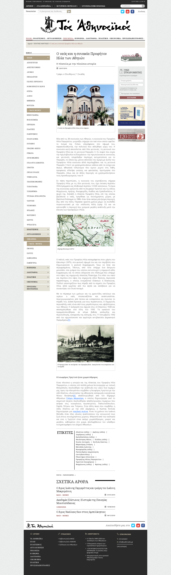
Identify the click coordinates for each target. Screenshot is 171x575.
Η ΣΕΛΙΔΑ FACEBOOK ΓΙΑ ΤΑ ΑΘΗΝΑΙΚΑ (132, 11)
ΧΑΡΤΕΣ (30, 220)
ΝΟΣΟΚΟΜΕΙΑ (32, 120)
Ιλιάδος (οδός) (101, 439)
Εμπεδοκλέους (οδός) (85, 437)
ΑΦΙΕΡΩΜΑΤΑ (93, 534)
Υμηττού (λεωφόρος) (85, 462)
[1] (69, 320)
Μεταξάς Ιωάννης (83, 447)
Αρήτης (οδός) (99, 432)
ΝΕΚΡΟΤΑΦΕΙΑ (32, 115)
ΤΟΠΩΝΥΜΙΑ (32, 191)
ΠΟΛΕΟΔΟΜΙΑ (32, 139)
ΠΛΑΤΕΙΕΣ (31, 129)
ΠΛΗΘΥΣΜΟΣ (32, 134)
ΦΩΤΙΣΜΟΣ (31, 215)
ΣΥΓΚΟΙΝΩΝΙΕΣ (33, 158)
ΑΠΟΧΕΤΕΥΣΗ (32, 62)
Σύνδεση (141, 11)
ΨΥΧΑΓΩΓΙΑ (31, 224)
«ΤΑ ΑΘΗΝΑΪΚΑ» (43, 6)
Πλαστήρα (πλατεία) (85, 457)
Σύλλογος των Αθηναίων (68, 545)
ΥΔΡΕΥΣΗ (30, 201)
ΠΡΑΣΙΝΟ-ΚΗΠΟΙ (33, 148)
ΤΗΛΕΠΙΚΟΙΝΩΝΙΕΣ (34, 182)
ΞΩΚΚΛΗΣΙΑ (32, 258)
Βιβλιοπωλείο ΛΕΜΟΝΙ (67, 542)
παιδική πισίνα (80, 411)
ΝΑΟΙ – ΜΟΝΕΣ (35, 244)
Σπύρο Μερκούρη (74, 398)
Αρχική (30, 44)
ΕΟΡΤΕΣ (30, 253)
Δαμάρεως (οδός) (83, 434)
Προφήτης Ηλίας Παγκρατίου (88, 459)
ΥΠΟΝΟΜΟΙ (31, 205)
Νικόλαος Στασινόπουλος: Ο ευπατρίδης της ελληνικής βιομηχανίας (48, 1)
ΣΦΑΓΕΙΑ (30, 167)
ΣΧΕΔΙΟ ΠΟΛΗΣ (33, 172)
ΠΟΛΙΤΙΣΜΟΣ (39, 38)
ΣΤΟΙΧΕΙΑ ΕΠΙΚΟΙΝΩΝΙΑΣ (93, 6)
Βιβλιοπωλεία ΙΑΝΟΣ (66, 539)
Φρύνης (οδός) (101, 464)
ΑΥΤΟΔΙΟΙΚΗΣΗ (54, 38)
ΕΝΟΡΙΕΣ (30, 248)
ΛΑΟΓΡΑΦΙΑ (91, 38)
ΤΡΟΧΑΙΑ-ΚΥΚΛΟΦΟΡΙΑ (36, 196)
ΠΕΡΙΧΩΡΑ (31, 124)
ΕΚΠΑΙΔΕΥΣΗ (32, 77)
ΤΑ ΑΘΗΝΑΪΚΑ (85, 24)
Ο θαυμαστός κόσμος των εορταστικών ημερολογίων (97, 544)
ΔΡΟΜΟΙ (30, 72)
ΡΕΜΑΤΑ (30, 153)
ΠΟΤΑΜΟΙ (31, 143)
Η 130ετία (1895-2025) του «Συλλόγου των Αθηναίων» (96, 540)
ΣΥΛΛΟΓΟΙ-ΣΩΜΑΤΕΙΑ (35, 163)
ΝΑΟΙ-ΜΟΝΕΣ (35, 110)
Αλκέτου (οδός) (82, 432)
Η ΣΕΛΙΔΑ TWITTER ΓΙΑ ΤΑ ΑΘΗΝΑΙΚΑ (122, 11)
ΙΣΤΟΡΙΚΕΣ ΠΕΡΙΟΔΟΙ (66, 6)
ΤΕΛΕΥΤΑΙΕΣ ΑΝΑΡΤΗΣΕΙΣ (41, 44)
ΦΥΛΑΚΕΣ (31, 210)
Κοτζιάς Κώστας (100, 442)
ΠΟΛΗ (28, 38)
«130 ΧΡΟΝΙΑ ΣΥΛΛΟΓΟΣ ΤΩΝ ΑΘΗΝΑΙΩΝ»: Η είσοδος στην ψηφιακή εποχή (97, 550)
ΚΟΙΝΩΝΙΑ (79, 38)
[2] (74, 395)
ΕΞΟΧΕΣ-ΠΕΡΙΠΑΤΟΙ (35, 81)
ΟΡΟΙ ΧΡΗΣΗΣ (122, 546)
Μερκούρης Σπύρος (84, 444)
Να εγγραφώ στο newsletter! (130, 93)
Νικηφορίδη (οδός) (84, 449)
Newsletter (31, 11)
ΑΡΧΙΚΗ (29, 6)
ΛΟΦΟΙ (29, 96)
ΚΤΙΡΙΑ (29, 91)
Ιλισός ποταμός (83, 442)
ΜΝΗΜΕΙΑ (31, 101)
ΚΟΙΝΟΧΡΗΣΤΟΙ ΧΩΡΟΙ (36, 86)
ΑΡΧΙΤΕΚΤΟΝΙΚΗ (33, 67)
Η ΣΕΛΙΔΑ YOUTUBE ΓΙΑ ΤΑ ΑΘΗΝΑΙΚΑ (127, 11)
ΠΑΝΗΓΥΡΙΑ (31, 263)
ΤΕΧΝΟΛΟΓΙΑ (32, 177)
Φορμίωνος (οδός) (84, 464)
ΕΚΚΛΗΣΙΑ (68, 38)
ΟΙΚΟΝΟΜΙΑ (115, 38)
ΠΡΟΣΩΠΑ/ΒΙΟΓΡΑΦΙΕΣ (132, 38)
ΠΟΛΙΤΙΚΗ (103, 38)
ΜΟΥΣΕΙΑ (30, 105)
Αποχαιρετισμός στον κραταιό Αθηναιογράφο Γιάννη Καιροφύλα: (98, 557)
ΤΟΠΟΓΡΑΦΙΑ (32, 186)
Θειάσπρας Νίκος (83, 439)
